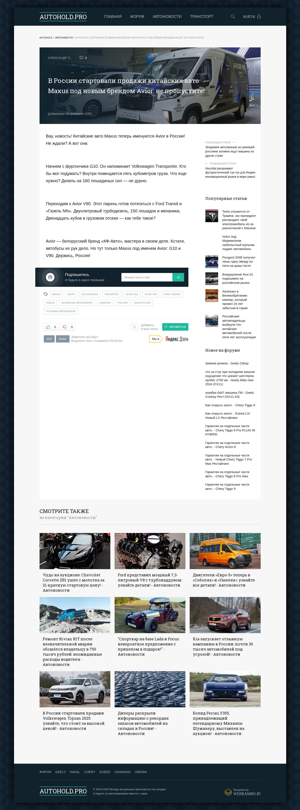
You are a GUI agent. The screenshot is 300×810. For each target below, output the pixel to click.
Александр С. (59, 58)
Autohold (46, 37)
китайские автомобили (76, 302)
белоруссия (142, 302)
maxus (56, 294)
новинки (105, 302)
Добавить (144, 327)
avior (70, 294)
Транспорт (201, 16)
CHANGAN (123, 772)
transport (112, 294)
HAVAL (75, 772)
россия (123, 302)
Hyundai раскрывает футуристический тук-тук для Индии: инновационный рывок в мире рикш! (230, 170)
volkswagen (89, 294)
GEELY (60, 772)
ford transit (172, 294)
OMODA (141, 772)
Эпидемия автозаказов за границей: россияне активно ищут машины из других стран (230, 149)
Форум (137, 16)
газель (50, 302)
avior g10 (132, 294)
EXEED (105, 772)
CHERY (89, 772)
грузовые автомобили (61, 311)
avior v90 (151, 294)
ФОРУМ (45, 772)
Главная (113, 16)
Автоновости (167, 16)
